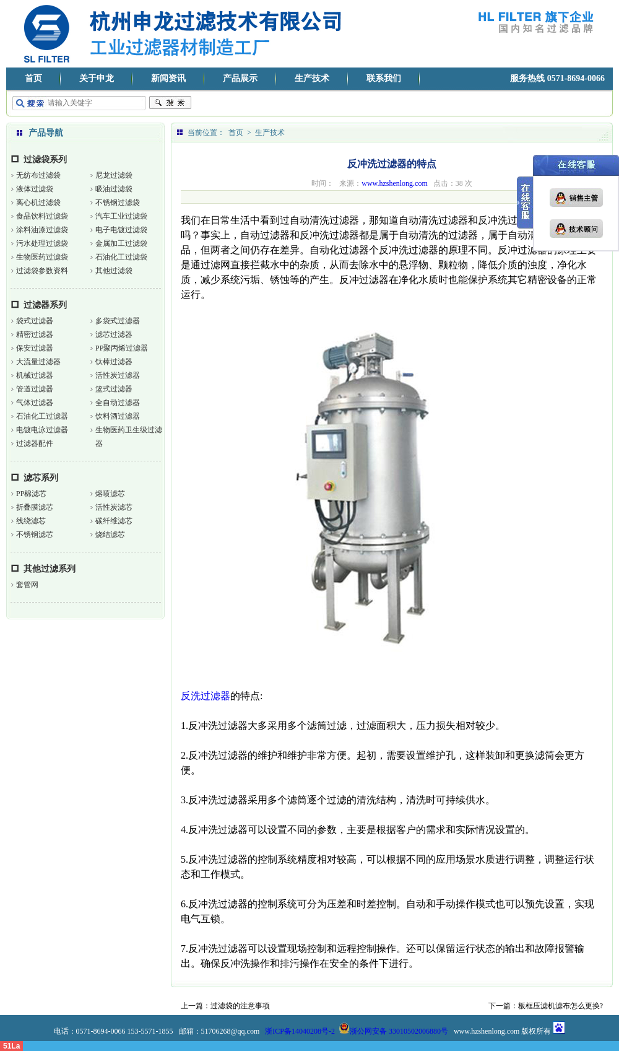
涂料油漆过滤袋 (42, 229)
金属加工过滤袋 (121, 243)
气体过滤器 (34, 402)
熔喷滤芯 (110, 493)
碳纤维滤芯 (113, 521)
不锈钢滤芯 (34, 534)
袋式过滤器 (34, 320)
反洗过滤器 (205, 696)
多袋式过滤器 (117, 320)
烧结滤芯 (110, 534)
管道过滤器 (34, 389)
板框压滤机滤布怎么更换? (560, 1005)
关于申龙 (96, 78)
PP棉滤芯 (31, 493)
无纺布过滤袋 (38, 175)
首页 (33, 78)
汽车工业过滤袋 (121, 216)
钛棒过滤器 (113, 361)
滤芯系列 (41, 477)
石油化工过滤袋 (121, 257)
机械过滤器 (34, 375)
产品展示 (240, 78)
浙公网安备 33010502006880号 (393, 1031)
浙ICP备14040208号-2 (300, 1031)
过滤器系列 (45, 305)
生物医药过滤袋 (42, 257)
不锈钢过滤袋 (117, 202)
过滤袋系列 (45, 159)
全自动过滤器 (117, 402)
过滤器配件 (34, 443)
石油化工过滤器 (42, 416)
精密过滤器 (34, 334)
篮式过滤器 (113, 389)
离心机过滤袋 (38, 202)
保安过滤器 (34, 348)
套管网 (27, 584)
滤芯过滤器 (113, 334)
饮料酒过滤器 (117, 416)
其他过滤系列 (50, 568)
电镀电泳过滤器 (42, 429)
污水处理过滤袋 (42, 243)
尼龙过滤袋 (113, 175)
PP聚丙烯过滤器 (121, 348)
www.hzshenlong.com (394, 183)
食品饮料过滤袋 (42, 216)
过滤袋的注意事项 (240, 1005)
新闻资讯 (168, 78)
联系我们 (383, 78)
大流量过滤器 (38, 361)
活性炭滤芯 (113, 507)
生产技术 (312, 78)
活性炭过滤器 (117, 375)
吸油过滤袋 (113, 189)
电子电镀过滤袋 (121, 229)
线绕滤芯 (31, 521)
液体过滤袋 (34, 189)
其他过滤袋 (113, 270)
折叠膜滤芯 (34, 507)
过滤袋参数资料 (42, 270)
